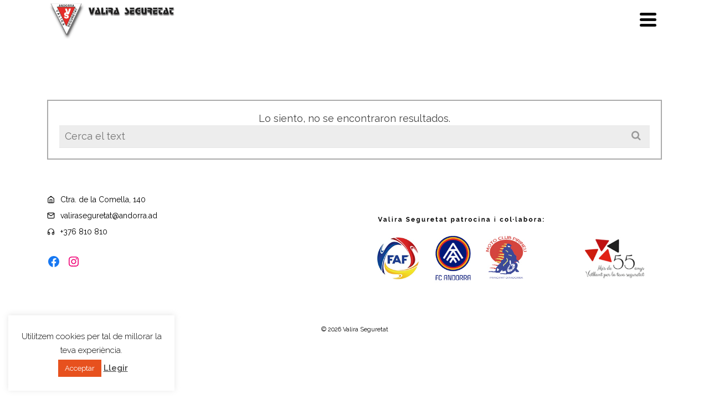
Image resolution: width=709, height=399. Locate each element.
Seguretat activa (558, 24)
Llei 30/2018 (180, 25)
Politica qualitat (249, 25)
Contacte (624, 24)
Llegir (116, 368)
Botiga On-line (111, 25)
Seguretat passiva (466, 25)
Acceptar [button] (80, 368)
